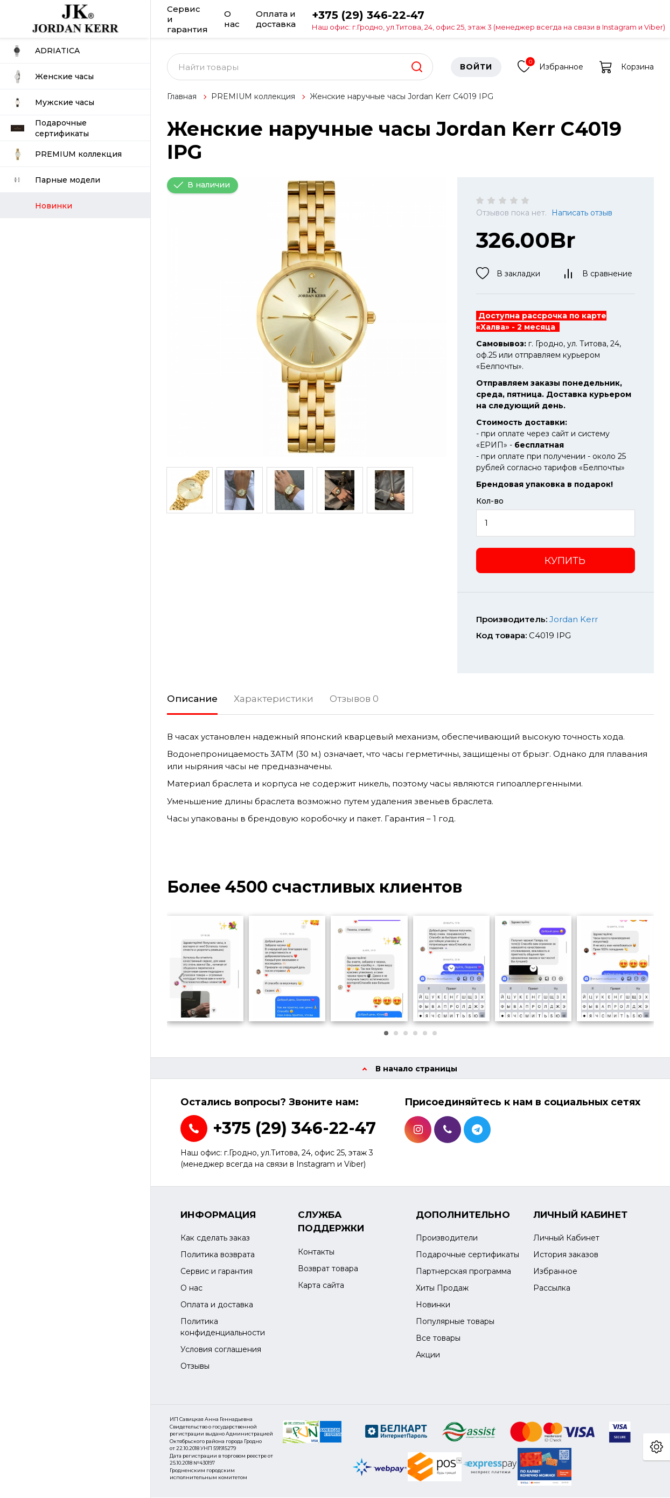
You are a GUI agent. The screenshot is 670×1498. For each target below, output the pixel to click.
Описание (192, 699)
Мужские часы (52, 102)
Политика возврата (217, 1255)
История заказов (565, 1255)
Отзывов (354, 699)
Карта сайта (321, 1286)
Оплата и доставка (276, 19)
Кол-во (490, 501)
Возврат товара (328, 1269)
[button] (386, 1034)
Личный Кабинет (566, 1238)
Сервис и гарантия (187, 18)
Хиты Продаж (442, 1288)
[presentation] (181, 978)
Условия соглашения (220, 1350)
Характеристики (273, 699)
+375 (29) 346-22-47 (488, 20)
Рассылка (551, 1288)
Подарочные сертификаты (50, 128)
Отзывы (195, 1366)
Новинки (433, 1305)
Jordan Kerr (573, 620)
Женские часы (52, 76)
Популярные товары (455, 1322)
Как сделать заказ (215, 1238)
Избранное (550, 66)
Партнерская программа (463, 1272)
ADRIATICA (45, 51)
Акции (428, 1355)
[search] (417, 67)
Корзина (626, 67)
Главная (182, 97)
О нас (232, 19)
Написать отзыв (582, 213)
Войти (476, 67)
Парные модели (55, 180)
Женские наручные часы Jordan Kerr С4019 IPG (401, 97)
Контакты (316, 1252)
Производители (447, 1238)
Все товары (438, 1338)
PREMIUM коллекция (66, 154)
